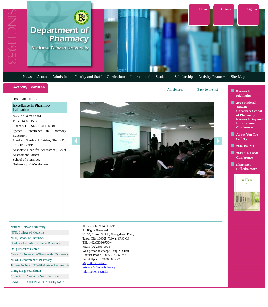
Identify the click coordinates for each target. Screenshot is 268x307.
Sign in (252, 9)
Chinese (226, 9)
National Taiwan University (28, 227)
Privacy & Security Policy (98, 267)
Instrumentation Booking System (45, 282)
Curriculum (116, 77)
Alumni (15, 276)
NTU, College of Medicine (27, 232)
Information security (95, 271)
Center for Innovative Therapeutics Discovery (39, 254)
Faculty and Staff (88, 77)
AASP (14, 282)
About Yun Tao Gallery (247, 136)
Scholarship (183, 77)
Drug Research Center (25, 249)
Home (203, 9)
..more (252, 169)
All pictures (175, 89)
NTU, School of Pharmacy (27, 238)
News (27, 77)
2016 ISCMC (245, 146)
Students (162, 77)
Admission (60, 77)
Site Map (238, 77)
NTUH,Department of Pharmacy (31, 260)
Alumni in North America (42, 276)
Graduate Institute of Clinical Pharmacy (36, 243)
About (42, 77)
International (140, 77)
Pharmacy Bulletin (243, 166)
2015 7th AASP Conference (247, 155)
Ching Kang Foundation (26, 271)
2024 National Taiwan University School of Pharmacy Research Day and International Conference (249, 115)
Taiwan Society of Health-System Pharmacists (40, 265)
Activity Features (212, 77)
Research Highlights (243, 93)
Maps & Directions (94, 263)
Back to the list (207, 89)
